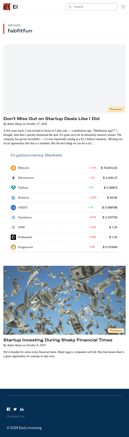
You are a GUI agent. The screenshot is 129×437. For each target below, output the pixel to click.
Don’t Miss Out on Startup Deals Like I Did (51, 118)
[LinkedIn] (22, 409)
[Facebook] (8, 409)
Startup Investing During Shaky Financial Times (57, 339)
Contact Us (16, 416)
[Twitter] (15, 409)
